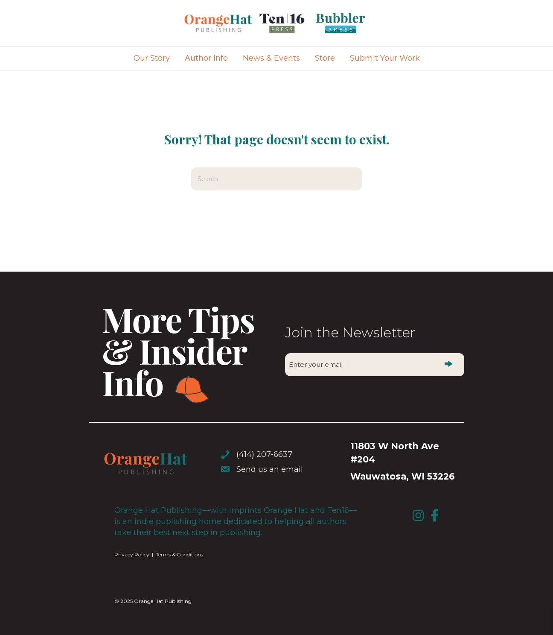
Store (325, 58)
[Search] (276, 178)
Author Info (206, 58)
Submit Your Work (385, 58)
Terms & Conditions (179, 554)
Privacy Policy (131, 554)
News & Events (271, 58)
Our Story (152, 58)
